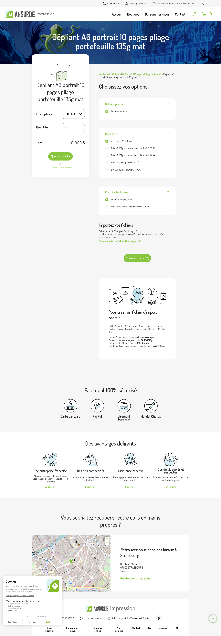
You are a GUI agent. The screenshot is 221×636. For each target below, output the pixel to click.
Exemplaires (45, 114)
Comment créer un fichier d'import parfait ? (120, 241)
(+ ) (130, 148)
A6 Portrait (127, 74)
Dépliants (116, 74)
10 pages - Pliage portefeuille (148, 74)
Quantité (42, 127)
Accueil (106, 74)
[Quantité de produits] (73, 128)
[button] (71, 561)
